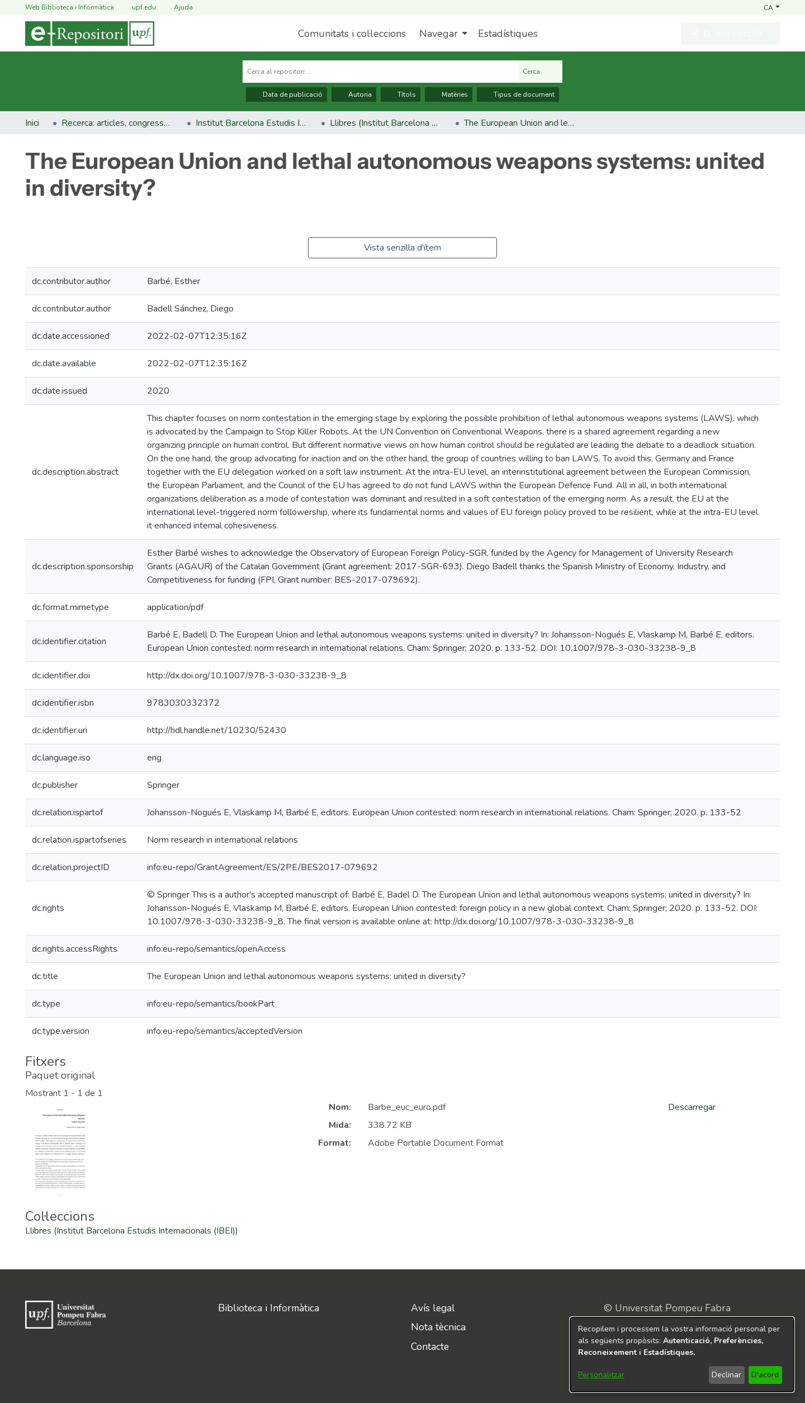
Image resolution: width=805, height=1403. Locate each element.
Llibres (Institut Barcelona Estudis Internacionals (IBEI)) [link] (386, 123)
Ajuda (176, 7)
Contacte (430, 1346)
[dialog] (682, 1354)
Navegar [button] (438, 33)
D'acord (765, 1374)
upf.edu (137, 7)
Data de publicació (286, 94)
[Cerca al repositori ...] (380, 71)
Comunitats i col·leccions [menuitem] (352, 33)
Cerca (540, 71)
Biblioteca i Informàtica (268, 1308)
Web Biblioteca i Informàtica (69, 7)
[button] (772, 7)
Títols (400, 94)
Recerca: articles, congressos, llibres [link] (117, 123)
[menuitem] (442, 33)
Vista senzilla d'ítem (402, 248)
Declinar (726, 1374)
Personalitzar (601, 1374)
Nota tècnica (438, 1327)
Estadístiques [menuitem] (508, 33)
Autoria (354, 94)
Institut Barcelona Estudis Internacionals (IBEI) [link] (251, 123)
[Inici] (89, 33)
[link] (131, 1231)
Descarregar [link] (692, 1107)
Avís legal (433, 1308)
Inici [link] (32, 123)
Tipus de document (518, 94)
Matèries (448, 94)
